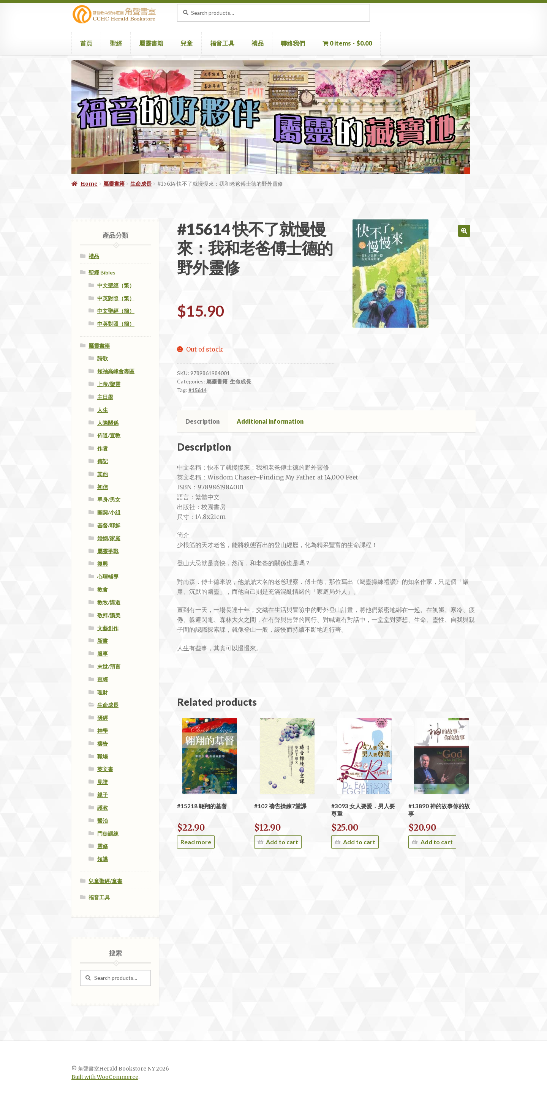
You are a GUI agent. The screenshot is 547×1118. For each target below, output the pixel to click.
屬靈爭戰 (108, 551)
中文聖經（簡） (115, 310)
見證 (102, 782)
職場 (102, 756)
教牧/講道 (108, 602)
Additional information (270, 421)
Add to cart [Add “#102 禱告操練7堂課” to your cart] (282, 841)
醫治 (102, 820)
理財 (102, 692)
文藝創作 (108, 628)
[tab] (202, 421)
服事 (102, 653)
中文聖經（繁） (115, 285)
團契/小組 (108, 512)
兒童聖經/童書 (105, 881)
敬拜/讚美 (108, 615)
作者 (102, 448)
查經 (102, 679)
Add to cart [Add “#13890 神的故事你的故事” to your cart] (437, 841)
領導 (102, 859)
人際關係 (108, 422)
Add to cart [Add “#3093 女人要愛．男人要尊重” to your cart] (359, 841)
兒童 (186, 43)
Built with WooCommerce (104, 1077)
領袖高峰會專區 (115, 371)
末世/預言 (108, 666)
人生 (102, 410)
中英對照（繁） (115, 298)
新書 (102, 640)
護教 (102, 807)
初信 (102, 487)
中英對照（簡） (115, 323)
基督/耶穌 (108, 525)
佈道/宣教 (108, 435)
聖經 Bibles (102, 272)
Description (202, 421)
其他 (102, 474)
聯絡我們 (293, 43)
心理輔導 (108, 576)
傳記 (102, 461)
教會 (102, 589)
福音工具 (222, 43)
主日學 (105, 397)
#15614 (197, 390)
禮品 (257, 43)
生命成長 (141, 183)
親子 (102, 795)
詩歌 (102, 358)
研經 (102, 717)
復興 (102, 563)
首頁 (86, 43)
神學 (102, 730)
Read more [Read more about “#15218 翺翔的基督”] (195, 841)
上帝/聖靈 (108, 384)
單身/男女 (108, 499)
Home (89, 183)
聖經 (116, 43)
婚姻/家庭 (108, 538)
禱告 (102, 743)
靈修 (102, 846)
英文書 (105, 769)
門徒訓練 (108, 833)
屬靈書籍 (151, 43)
